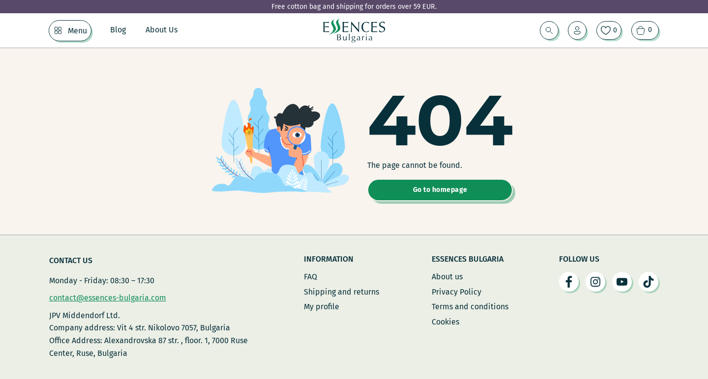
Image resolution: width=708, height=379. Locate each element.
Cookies (445, 321)
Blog (118, 29)
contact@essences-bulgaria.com (107, 297)
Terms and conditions (470, 306)
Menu (77, 30)
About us (447, 276)
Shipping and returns (341, 292)
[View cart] (645, 30)
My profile (321, 306)
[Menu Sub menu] (58, 30)
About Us (161, 29)
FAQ (310, 276)
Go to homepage (440, 190)
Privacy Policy (456, 292)
